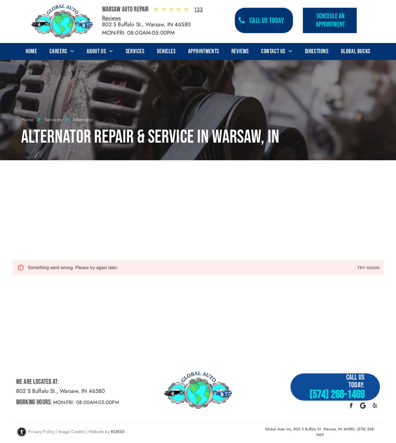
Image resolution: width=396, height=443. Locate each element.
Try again (368, 268)
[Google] (363, 406)
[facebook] (351, 406)
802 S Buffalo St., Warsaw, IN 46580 (146, 24)
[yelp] (375, 406)
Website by (99, 431)
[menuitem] (31, 51)
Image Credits (71, 431)
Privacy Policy (41, 431)
